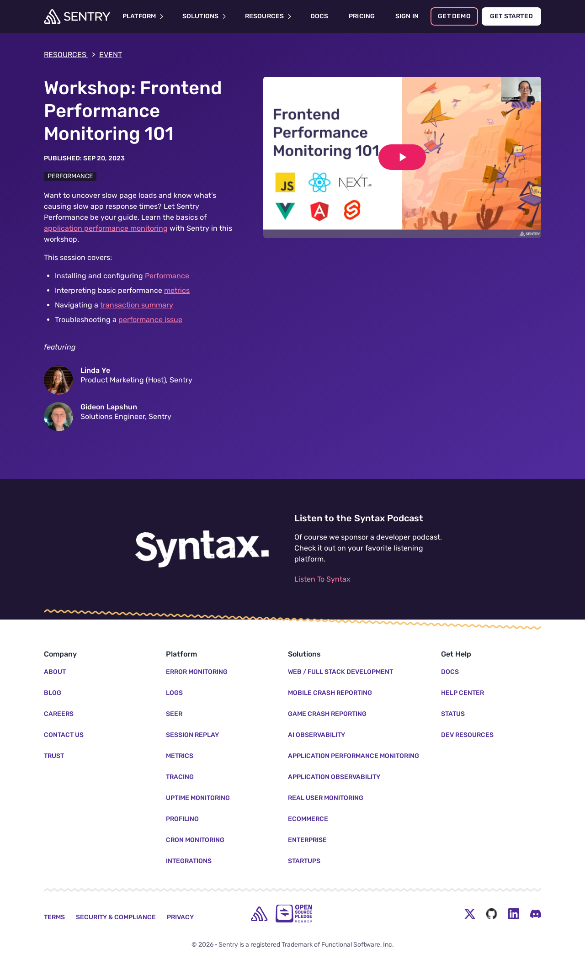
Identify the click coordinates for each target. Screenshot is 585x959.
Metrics (179, 756)
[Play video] (402, 157)
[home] (259, 913)
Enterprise (307, 840)
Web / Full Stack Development (340, 672)
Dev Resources (467, 735)
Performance (70, 176)
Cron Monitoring (195, 840)
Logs (174, 693)
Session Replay (192, 735)
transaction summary (136, 305)
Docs (450, 672)
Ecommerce (308, 819)
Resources (70, 55)
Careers (59, 714)
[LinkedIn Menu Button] (513, 913)
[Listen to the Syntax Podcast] (202, 549)
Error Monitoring (197, 672)
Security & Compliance (116, 917)
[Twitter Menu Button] (469, 913)
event (110, 54)
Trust (54, 756)
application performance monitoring (106, 228)
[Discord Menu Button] (535, 913)
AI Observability (316, 735)
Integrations (189, 861)
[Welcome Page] (77, 16)
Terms (54, 917)
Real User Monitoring (325, 798)
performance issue (150, 319)
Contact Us (64, 735)
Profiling (182, 819)
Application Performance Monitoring (353, 756)
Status (453, 714)
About (55, 672)
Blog (52, 693)
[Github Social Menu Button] (491, 913)
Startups (304, 861)
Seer (174, 714)
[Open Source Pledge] (294, 913)
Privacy (180, 917)
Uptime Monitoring (198, 798)
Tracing (180, 777)
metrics (177, 290)
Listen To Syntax (322, 579)
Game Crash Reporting (327, 714)
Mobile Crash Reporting (330, 693)
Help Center (462, 693)
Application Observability (334, 777)
